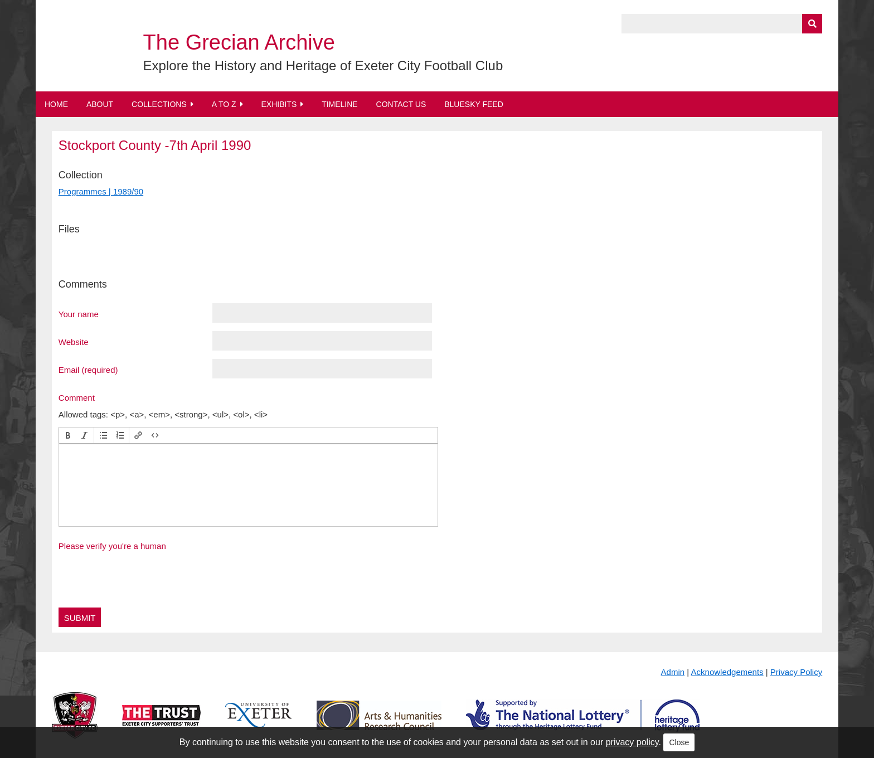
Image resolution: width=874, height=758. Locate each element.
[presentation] (68, 435)
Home (56, 104)
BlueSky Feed (473, 104)
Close (679, 742)
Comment (77, 397)
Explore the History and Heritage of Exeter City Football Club (323, 65)
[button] (68, 435)
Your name (79, 313)
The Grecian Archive (239, 42)
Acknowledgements (727, 672)
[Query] (721, 23)
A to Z (224, 104)
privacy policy (632, 742)
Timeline (340, 104)
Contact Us (401, 104)
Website (74, 341)
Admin (673, 672)
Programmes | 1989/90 (101, 191)
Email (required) (88, 369)
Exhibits (279, 104)
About (99, 104)
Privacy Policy (796, 672)
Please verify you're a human (112, 546)
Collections (159, 104)
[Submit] (812, 23)
